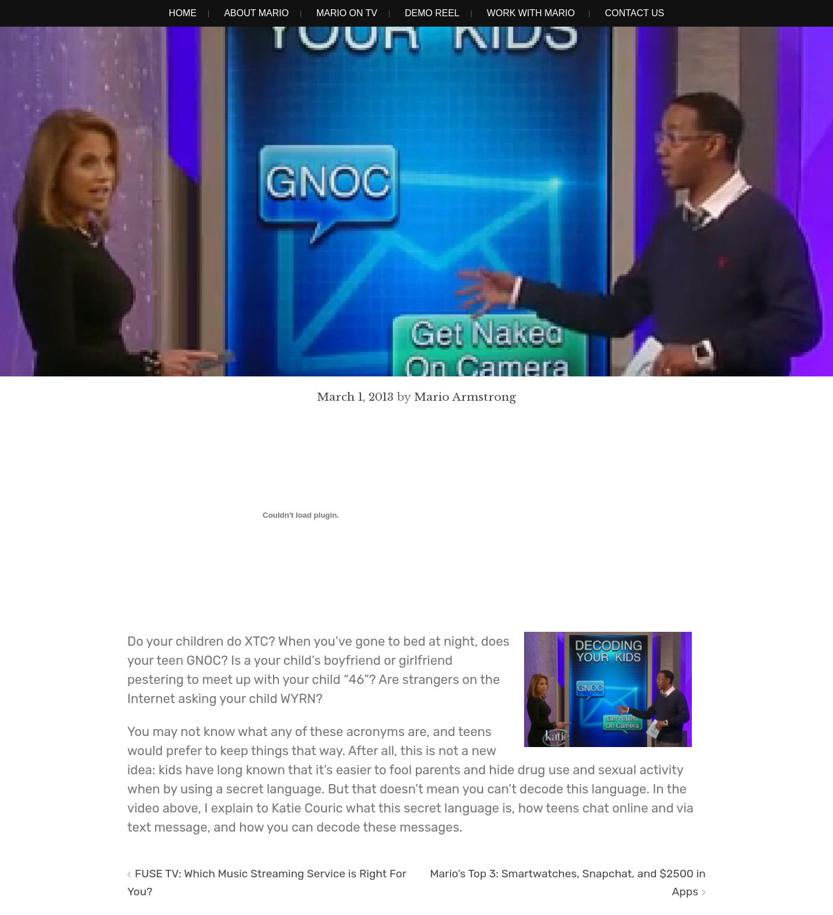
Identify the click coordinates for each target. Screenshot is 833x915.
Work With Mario (531, 13)
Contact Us (635, 13)
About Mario (256, 13)
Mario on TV (347, 13)
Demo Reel (432, 13)
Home (183, 13)
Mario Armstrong (465, 397)
